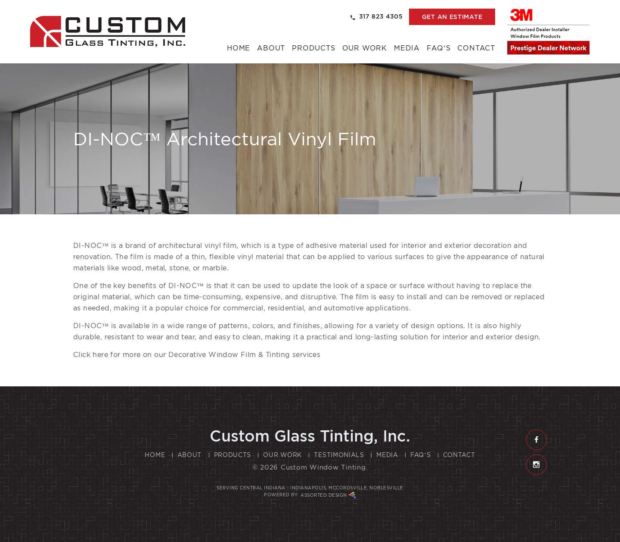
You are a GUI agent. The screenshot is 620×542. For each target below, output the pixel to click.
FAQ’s (438, 48)
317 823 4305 (376, 16)
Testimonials (339, 454)
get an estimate (452, 16)
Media (407, 48)
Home (238, 48)
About (271, 48)
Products (313, 48)
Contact (476, 48)
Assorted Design (328, 495)
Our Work (364, 48)
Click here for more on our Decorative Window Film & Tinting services (196, 355)
